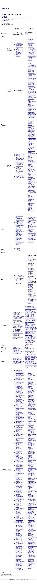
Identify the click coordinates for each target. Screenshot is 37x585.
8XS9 (32, 366)
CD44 (26, 314)
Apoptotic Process (20, 154)
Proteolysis (18, 503)
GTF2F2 (27, 324)
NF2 (34, 333)
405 (26, 345)
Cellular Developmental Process (31, 567)
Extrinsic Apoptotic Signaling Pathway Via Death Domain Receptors (20, 158)
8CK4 (26, 365)
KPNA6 (35, 328)
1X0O (26, 354)
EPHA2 (33, 319)
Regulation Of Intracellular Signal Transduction (32, 546)
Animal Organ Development (31, 497)
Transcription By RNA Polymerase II (32, 500)
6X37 (29, 363)
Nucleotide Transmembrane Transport (19, 569)
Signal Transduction (31, 494)
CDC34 (14, 320)
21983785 (30, 286)
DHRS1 (14, 322)
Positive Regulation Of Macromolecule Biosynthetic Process (31, 444)
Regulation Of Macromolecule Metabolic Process (32, 459)
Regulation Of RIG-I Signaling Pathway (19, 526)
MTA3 (31, 331)
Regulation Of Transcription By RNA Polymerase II (32, 138)
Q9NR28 (19, 353)
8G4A (32, 365)
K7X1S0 (22, 351)
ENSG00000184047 (17, 348)
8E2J (20, 363)
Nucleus (30, 40)
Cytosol (17, 49)
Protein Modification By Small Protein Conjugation (19, 428)
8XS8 (29, 366)
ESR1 (30, 320)
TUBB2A (27, 344)
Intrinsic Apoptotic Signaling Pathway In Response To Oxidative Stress (20, 164)
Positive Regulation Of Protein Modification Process (19, 478)
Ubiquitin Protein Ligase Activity (20, 466)
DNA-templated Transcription (31, 511)
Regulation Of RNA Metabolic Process (31, 429)
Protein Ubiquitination (19, 453)
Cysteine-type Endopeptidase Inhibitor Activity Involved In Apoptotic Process (20, 373)
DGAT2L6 (19, 321)
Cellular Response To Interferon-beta (20, 418)
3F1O (32, 356)
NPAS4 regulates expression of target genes (32, 237)
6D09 (32, 361)
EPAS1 (30, 319)
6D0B (26, 362)
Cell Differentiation (31, 150)
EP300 (26, 319)
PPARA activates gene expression (32, 223)
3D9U (17, 361)
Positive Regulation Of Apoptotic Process (20, 168)
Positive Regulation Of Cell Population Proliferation (32, 507)
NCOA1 (27, 332)
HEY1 (30, 324)
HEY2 (33, 324)
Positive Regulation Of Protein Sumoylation (31, 167)
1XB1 (14, 361)
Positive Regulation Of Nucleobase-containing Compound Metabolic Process (32, 381)
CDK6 (32, 314)
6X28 (35, 362)
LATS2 (26, 329)
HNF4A (27, 327)
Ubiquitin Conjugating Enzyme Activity (19, 433)
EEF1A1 (21, 322)
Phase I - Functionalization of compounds (32, 226)
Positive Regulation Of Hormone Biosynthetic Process (31, 198)
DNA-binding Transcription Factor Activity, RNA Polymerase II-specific (32, 73)
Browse (5, 16)
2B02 (32, 354)
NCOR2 (31, 333)
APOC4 (14, 314)
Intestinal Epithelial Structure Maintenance (31, 208)
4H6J (29, 358)
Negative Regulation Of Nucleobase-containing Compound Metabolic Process (32, 527)
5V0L (26, 361)
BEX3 (22, 316)
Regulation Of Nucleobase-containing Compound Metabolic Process (32, 395)
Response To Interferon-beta (19, 441)
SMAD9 (33, 339)
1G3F (17, 358)
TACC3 (26, 341)
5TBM (29, 359)
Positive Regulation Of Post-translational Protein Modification (20, 408)
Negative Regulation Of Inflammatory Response (31, 203)
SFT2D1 (15, 331)
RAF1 (26, 337)
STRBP (32, 340)
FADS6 (14, 324)
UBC (19, 335)
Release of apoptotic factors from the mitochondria (19, 216)
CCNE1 (34, 312)
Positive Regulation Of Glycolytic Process (32, 181)
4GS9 (26, 358)
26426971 (30, 256)
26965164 (30, 260)
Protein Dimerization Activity (31, 105)
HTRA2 (14, 326)
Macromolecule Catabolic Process (20, 420)
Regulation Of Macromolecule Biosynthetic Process (31, 475)
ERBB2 (26, 320)
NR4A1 (14, 329)
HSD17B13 (15, 325)
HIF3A (32, 326)
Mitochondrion (19, 44)
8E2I (17, 363)
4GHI (35, 357)
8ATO (19, 362)
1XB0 (20, 359)
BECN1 (27, 310)
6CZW (29, 361)
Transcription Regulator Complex (31, 44)
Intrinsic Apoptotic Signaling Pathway (20, 177)
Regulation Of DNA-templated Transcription (31, 134)
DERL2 (14, 321)
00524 (26, 347)
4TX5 (14, 362)
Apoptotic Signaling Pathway (20, 174)
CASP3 (33, 311)
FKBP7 (18, 324)
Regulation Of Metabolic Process (32, 467)
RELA (29, 337)
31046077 (30, 300)
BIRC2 (14, 317)
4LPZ (31, 358)
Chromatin (30, 39)
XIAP (21, 337)
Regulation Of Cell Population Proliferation (32, 470)
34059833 (30, 280)
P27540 (26, 352)
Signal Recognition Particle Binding (19, 456)
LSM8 (29, 329)
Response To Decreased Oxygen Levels (20, 541)
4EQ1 (32, 357)
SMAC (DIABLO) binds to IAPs (20, 220)
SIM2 (29, 339)
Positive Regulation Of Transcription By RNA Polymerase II (32, 191)
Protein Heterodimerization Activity (32, 101)
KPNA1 (34, 327)
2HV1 (35, 354)
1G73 (20, 358)
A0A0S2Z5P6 (16, 350)
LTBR (18, 326)
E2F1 (18, 322)
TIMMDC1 (15, 335)
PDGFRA (27, 336)
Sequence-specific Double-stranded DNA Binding (32, 116)
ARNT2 (34, 309)
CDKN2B (32, 315)
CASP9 (21, 318)
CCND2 (30, 312)
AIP (35, 307)
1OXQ (14, 359)
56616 (14, 345)
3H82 (29, 357)
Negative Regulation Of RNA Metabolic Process (31, 520)
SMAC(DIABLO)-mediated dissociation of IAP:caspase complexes (20, 228)
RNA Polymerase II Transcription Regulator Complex (32, 58)
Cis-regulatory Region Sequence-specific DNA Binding (32, 78)
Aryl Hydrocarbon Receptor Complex (32, 50)
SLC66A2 (20, 333)
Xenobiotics (30, 231)
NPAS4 (30, 335)
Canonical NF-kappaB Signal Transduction (19, 486)
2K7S (26, 356)
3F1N (29, 356)
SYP (18, 334)
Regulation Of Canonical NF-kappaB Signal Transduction (19, 564)
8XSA (35, 366)
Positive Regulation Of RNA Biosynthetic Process (32, 375)
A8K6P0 (27, 351)
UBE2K (14, 337)
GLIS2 (33, 322)
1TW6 (17, 359)
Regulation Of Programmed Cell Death (20, 403)
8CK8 (29, 365)
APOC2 (19, 313)
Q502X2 (15, 353)
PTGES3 (34, 336)
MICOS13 (15, 327)
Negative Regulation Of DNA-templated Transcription (31, 550)
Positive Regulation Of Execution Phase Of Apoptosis (19, 546)
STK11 (28, 340)
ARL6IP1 (15, 316)
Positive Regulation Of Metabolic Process (32, 451)
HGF (26, 326)
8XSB (26, 367)
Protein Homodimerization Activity (32, 95)
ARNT (30, 29)
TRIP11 (31, 342)
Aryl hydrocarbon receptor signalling (32, 233)
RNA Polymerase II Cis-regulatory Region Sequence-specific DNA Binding (32, 66)
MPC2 (19, 327)
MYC (34, 331)
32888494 (30, 294)
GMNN (26, 323)
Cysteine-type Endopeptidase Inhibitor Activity (20, 387)
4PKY (34, 358)
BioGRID (6, 24)
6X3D (32, 363)
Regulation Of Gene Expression (32, 481)
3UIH (20, 361)
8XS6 (35, 365)
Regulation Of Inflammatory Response (19, 493)
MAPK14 (27, 331)
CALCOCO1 (28, 311)
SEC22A (19, 330)
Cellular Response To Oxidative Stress (32, 172)
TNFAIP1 (27, 342)
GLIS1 (29, 322)
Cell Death (18, 377)
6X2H (26, 363)
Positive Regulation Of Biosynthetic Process (31, 463)
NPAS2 (26, 335)
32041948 (30, 265)
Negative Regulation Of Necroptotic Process (19, 514)
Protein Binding (19, 90)
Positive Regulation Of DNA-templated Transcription (31, 185)
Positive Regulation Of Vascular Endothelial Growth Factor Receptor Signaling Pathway (32, 160)
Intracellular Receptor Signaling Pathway (32, 154)
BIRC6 (14, 318)
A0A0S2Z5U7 (16, 351)
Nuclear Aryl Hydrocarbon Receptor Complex (32, 53)
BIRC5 (21, 317)
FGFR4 (33, 320)
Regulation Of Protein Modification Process (19, 551)
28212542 (30, 287)
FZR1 (26, 322)
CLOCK (32, 316)
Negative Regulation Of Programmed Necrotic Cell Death (19, 535)
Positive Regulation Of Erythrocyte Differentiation (31, 176)
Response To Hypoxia (31, 121)
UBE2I (31, 344)
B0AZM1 (31, 351)
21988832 (11, 19)
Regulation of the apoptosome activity (20, 243)
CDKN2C (27, 316)
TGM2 (34, 341)
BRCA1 (31, 310)
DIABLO (18, 29)
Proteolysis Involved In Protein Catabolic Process (20, 472)
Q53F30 (30, 352)
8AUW (14, 363)
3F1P (35, 356)
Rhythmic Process (32, 483)
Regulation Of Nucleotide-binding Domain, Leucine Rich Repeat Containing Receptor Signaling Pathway (20, 393)
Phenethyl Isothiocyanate (19, 249)
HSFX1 (20, 325)
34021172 (21, 276)
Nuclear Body (31, 48)
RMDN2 (15, 330)
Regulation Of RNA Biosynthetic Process (32, 404)
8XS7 (26, 366)
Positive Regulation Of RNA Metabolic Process (31, 414)
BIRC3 (18, 317)
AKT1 (26, 309)
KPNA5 (31, 328)
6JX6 (17, 362)
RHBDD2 (19, 329)
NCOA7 (27, 333)
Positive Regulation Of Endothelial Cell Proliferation (31, 129)
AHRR (32, 307)
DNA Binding (31, 82)
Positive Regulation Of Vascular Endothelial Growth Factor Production (31, 145)
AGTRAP (15, 313)
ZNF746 (15, 338)
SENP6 (33, 337)
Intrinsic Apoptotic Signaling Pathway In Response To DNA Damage (20, 519)
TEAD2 (30, 341)
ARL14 (30, 309)
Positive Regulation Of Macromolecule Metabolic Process (32, 438)
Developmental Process (31, 485)
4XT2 (26, 359)
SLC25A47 (15, 333)
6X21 (32, 362)
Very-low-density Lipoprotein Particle (20, 530)
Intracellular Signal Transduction (32, 479)
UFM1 (18, 337)
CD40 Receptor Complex (19, 55)
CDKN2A (27, 315)
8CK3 (35, 363)
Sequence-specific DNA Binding (32, 98)
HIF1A (29, 326)
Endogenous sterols (30, 229)
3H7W (26, 357)
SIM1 (26, 339)
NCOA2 (31, 332)
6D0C (29, 362)
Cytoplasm (18, 43)
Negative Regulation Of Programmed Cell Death (20, 437)
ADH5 (26, 307)
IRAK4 (30, 327)
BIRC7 (18, 318)
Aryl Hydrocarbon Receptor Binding (32, 92)
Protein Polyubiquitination (20, 501)
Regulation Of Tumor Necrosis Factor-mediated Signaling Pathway (20, 497)
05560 (14, 347)
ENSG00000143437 (29, 348)
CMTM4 (19, 320)
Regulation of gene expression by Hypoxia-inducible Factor (32, 219)
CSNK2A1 (27, 318)
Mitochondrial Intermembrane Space (19, 47)
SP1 (26, 340)
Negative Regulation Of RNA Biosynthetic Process (32, 555)
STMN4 (14, 334)
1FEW (14, 358)
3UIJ (23, 361)
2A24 (29, 354)
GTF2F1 (31, 323)
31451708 (30, 271)
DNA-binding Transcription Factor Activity (31, 85)
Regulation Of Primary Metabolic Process (32, 434)
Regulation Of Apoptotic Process (20, 399)
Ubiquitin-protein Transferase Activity (20, 383)
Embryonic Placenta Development (31, 125)
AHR (29, 307)
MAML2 (22, 326)
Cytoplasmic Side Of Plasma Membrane (20, 52)
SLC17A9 (19, 331)
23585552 (30, 298)
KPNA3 (27, 328)
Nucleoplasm (31, 41)
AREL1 (18, 314)
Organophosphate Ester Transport (20, 489)
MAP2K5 (34, 329)
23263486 (30, 303)
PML (31, 336)
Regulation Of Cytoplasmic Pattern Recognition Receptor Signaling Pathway (20, 558)
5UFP (32, 359)
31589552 (30, 291)
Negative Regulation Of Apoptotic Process (20, 424)
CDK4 (29, 314)
